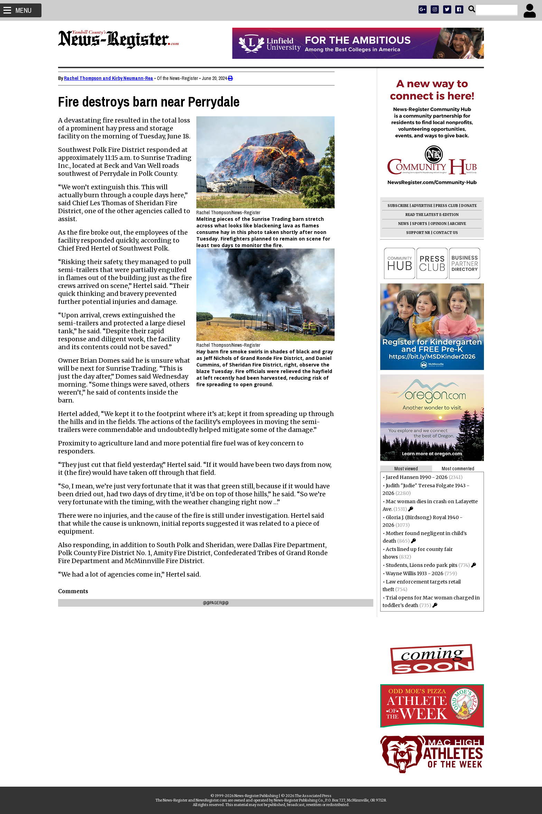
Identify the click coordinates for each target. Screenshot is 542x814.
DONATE (467, 206)
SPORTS (417, 223)
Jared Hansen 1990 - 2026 (415, 477)
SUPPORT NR (416, 232)
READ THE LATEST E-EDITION (430, 214)
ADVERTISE (420, 206)
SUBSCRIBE (395, 206)
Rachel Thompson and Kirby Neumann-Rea (110, 78)
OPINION (436, 223)
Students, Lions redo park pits (419, 565)
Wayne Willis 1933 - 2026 (412, 573)
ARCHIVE (456, 223)
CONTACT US (443, 232)
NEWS (401, 223)
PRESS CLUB (444, 206)
